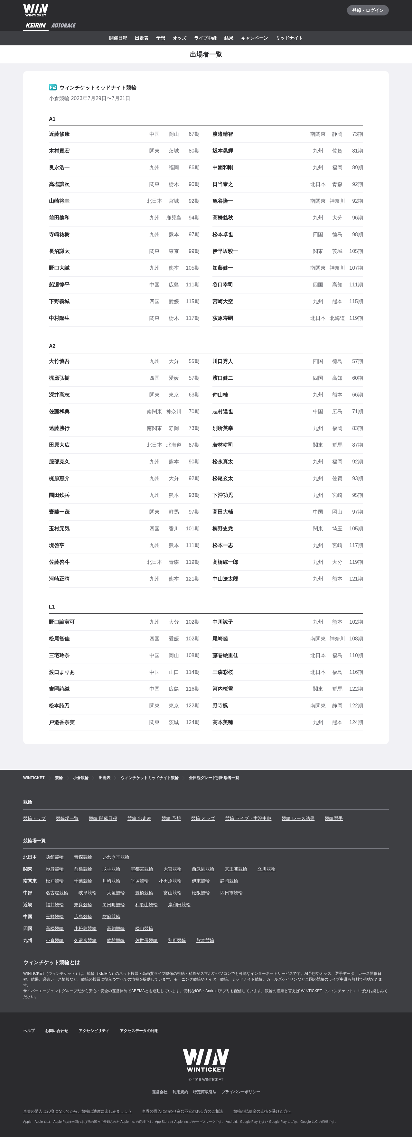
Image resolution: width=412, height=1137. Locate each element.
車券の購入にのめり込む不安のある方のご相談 (182, 1111)
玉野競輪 (55, 916)
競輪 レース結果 (298, 818)
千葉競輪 (83, 880)
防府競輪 (111, 916)
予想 (160, 38)
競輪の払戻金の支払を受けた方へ (262, 1111)
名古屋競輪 (57, 892)
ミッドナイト (289, 38)
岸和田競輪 (179, 904)
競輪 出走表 (139, 818)
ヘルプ (29, 1031)
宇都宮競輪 (142, 868)
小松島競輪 (85, 928)
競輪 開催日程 (103, 818)
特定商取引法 (204, 1092)
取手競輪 (111, 868)
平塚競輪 (140, 880)
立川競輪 (267, 868)
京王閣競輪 (236, 868)
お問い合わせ (56, 1031)
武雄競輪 (116, 940)
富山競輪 (173, 892)
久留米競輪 (85, 940)
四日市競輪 (231, 892)
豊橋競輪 (144, 892)
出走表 (141, 38)
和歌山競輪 (146, 904)
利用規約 (180, 1092)
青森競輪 (83, 857)
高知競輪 (116, 928)
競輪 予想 (171, 818)
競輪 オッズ (203, 818)
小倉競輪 (55, 940)
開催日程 (118, 38)
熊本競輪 (205, 940)
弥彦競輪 (55, 868)
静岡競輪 (229, 880)
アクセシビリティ (94, 1031)
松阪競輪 (201, 892)
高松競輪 (55, 928)
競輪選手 (334, 818)
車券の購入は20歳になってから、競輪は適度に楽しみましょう (77, 1111)
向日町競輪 (113, 904)
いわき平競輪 (115, 857)
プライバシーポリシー (240, 1092)
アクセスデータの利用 (139, 1031)
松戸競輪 (55, 880)
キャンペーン (254, 38)
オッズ (179, 38)
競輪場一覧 (67, 818)
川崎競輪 (111, 880)
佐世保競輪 (146, 940)
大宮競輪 (173, 868)
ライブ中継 (205, 38)
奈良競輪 (83, 904)
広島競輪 (83, 916)
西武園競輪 (203, 868)
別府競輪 (177, 940)
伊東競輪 (201, 880)
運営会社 (159, 1092)
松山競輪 (144, 928)
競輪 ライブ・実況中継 (248, 818)
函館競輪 (55, 857)
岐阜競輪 (88, 892)
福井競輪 (55, 904)
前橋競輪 (83, 868)
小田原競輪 (170, 880)
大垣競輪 (116, 892)
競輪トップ (34, 818)
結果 (228, 38)
